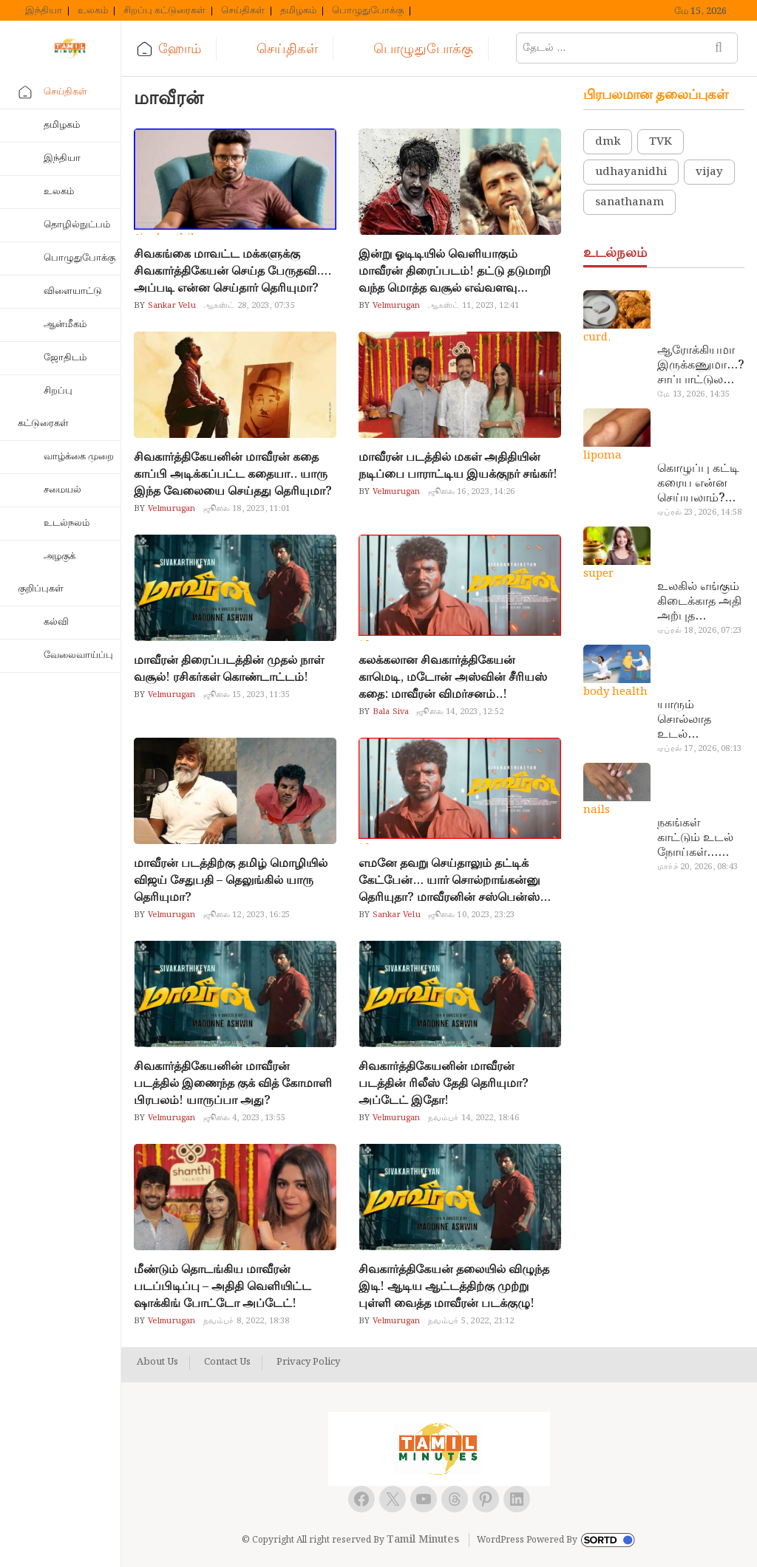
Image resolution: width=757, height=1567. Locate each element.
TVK (660, 142)
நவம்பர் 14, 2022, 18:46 (473, 1118)
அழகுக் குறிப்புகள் (46, 573)
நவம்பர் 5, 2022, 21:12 (471, 1321)
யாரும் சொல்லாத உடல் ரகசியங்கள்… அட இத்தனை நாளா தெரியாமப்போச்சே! (698, 720)
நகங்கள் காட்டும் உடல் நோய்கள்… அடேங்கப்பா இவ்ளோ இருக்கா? (695, 838)
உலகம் (93, 11)
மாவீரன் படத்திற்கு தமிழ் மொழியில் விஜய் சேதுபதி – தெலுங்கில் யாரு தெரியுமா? (230, 880)
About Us (157, 1362)
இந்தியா (43, 11)
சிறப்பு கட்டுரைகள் (164, 11)
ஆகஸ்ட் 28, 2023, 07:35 (249, 305)
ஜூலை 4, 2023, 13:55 (244, 1118)
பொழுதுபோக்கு (368, 11)
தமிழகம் (298, 11)
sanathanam (629, 202)
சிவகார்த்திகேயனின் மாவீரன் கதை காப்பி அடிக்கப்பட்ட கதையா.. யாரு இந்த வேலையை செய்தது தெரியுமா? (233, 474)
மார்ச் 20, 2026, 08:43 (697, 867)
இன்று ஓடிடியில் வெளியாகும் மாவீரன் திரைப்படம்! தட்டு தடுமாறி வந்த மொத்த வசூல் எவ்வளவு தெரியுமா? (455, 271)
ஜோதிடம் (65, 358)
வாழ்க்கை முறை (79, 456)
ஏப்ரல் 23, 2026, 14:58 (699, 512)
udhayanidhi (631, 172)
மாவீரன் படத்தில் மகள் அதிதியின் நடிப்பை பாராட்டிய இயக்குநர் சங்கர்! (458, 466)
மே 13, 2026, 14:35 (693, 394)
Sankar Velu (170, 305)
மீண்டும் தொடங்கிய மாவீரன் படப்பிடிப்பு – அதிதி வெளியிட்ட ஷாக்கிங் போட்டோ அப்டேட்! (222, 1286)
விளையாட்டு (73, 291)
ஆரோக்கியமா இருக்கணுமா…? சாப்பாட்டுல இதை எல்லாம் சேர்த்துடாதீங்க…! (700, 365)
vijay (709, 172)
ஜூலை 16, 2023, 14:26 (471, 491)
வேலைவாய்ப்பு (78, 655)
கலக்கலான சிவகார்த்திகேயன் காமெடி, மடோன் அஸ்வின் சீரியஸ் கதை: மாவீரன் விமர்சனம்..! (453, 677)
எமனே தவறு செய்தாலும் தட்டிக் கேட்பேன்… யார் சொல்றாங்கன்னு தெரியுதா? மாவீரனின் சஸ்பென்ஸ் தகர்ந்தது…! (449, 880)
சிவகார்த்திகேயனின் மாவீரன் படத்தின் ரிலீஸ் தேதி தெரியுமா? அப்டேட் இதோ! (444, 1083)
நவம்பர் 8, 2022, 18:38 (246, 1321)
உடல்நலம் (66, 523)
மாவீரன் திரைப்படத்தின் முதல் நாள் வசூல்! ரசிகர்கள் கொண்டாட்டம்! (229, 669)
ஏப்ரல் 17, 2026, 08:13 (699, 748)
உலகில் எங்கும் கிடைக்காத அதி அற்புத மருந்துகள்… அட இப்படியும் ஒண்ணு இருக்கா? (699, 602)
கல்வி (56, 622)
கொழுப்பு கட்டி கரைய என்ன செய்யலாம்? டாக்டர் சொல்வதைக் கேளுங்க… (698, 484)
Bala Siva (389, 712)
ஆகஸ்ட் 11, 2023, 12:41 (474, 305)
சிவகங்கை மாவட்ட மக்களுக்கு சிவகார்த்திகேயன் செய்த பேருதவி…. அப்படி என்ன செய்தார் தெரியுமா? (232, 271)
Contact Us (227, 1362)
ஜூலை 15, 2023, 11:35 (247, 695)
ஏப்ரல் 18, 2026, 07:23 (699, 630)
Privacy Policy (308, 1362)
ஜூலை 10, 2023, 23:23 (471, 915)
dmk (607, 142)
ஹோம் (179, 49)
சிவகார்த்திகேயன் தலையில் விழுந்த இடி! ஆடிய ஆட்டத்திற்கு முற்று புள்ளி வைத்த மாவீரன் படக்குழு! (454, 1286)
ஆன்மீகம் (65, 324)
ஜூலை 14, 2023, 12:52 (459, 712)
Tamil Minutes (423, 1540)
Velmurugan (395, 305)
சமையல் (62, 490)
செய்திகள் (243, 11)
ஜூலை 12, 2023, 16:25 (247, 915)
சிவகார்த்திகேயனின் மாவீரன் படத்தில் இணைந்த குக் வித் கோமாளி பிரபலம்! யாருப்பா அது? (233, 1083)
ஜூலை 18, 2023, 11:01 (247, 508)
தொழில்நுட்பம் (77, 225)
